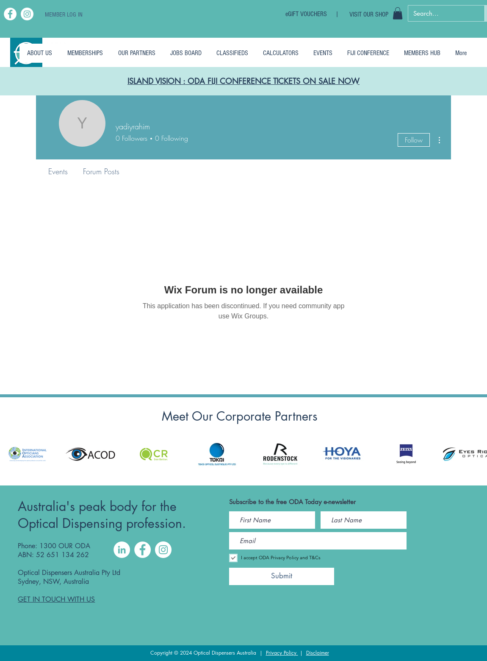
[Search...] (440, 13)
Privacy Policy (282, 652)
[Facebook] (10, 14)
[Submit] (281, 576)
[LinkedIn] (121, 549)
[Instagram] (27, 14)
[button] (398, 13)
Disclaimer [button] (317, 652)
